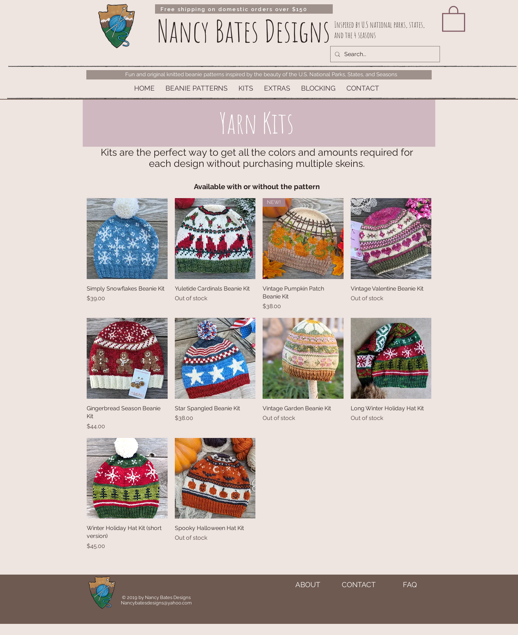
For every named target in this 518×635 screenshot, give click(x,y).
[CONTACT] (358, 584)
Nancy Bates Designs (243, 31)
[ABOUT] (307, 584)
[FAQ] (409, 584)
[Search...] (384, 54)
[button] (196, 88)
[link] (453, 18)
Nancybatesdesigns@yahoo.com (156, 603)
